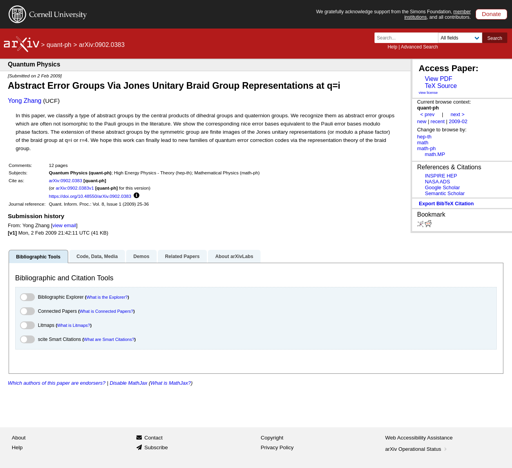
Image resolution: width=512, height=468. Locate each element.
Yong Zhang (25, 100)
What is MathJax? (170, 383)
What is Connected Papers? (106, 311)
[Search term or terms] (409, 37)
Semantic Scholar (445, 193)
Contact (153, 438)
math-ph (426, 148)
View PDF (438, 78)
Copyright (272, 438)
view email (64, 225)
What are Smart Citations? (109, 339)
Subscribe (156, 447)
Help (392, 47)
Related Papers (182, 256)
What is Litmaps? (73, 325)
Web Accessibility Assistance (418, 438)
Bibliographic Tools (38, 257)
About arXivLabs (234, 256)
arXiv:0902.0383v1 (75, 187)
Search (494, 38)
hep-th (424, 137)
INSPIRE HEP (441, 176)
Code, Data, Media (97, 256)
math (423, 142)
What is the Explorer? (107, 297)
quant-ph (59, 44)
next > (457, 114)
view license (428, 93)
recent (438, 121)
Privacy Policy (277, 447)
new (422, 121)
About (18, 438)
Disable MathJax (128, 383)
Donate (491, 14)
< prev (427, 114)
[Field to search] (460, 37)
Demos (141, 256)
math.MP (435, 154)
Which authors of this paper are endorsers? (56, 383)
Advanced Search (419, 47)
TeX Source (441, 85)
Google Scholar (442, 187)
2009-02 (458, 121)
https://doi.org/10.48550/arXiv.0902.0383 (90, 196)
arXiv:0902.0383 (65, 180)
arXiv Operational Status (416, 449)
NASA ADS (437, 182)
